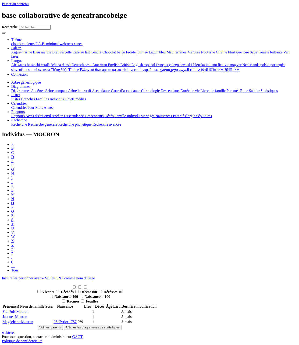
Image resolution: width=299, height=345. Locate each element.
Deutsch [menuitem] (78, 65)
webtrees (8, 332)
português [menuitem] (278, 65)
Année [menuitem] (48, 107)
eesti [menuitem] (88, 65)
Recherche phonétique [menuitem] (75, 124)
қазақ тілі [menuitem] (120, 70)
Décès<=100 (110, 292)
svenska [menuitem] (44, 70)
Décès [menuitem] (109, 116)
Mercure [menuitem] (194, 52)
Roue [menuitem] (244, 91)
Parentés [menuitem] (233, 91)
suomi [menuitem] (33, 70)
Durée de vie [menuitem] (191, 91)
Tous (14, 270)
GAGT (77, 337)
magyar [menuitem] (236, 65)
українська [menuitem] (151, 70)
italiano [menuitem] (212, 65)
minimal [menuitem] (53, 44)
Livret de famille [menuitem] (213, 91)
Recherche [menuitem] (19, 124)
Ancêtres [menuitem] (38, 91)
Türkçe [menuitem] (74, 70)
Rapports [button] (18, 112)
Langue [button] (16, 61)
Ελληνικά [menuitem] (87, 70)
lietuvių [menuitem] (224, 65)
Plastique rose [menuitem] (239, 52)
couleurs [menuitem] (29, 44)
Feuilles (89, 301)
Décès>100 (86, 292)
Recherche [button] (19, 120)
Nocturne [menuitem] (208, 52)
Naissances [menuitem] (164, 116)
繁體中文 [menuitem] (232, 70)
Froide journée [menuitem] (137, 52)
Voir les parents (50, 327)
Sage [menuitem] (254, 52)
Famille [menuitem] (121, 116)
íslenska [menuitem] (199, 65)
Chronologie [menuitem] (151, 91)
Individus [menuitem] (57, 99)
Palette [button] (16, 48)
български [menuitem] (103, 70)
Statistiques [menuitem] (269, 91)
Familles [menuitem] (43, 99)
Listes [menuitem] (16, 99)
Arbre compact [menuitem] (56, 91)
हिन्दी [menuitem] (205, 70)
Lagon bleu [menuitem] (158, 52)
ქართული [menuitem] (169, 70)
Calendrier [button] (19, 103)
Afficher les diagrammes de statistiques (93, 327)
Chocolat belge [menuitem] (114, 52)
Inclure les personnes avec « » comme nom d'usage (48, 278)
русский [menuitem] (135, 70)
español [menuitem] (150, 65)
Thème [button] (16, 40)
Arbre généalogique (26, 82)
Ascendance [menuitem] (101, 91)
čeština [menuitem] (56, 65)
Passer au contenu (15, 4)
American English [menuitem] (106, 65)
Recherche (10, 27)
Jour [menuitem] (32, 107)
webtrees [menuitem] (67, 44)
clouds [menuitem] (16, 44)
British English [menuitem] (132, 65)
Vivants (46, 292)
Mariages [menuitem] (148, 116)
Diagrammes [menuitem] (21, 91)
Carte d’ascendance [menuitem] (126, 91)
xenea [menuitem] (78, 44)
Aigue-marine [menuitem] (22, 52)
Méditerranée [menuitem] (177, 52)
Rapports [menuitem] (18, 116)
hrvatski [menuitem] (186, 65)
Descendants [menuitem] (171, 91)
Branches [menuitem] (28, 99)
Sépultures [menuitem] (204, 116)
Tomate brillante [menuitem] (270, 52)
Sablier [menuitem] (254, 91)
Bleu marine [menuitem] (42, 52)
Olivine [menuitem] (222, 52)
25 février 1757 (65, 322)
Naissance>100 (64, 297)
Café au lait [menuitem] (82, 52)
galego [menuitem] (174, 65)
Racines (71, 301)
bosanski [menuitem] (34, 65)
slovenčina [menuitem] (19, 70)
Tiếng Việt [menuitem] (59, 70)
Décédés (65, 292)
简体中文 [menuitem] (217, 70)
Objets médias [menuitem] (75, 99)
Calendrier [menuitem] (19, 107)
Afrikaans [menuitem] (19, 65)
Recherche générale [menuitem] (43, 124)
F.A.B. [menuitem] (41, 44)
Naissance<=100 (95, 297)
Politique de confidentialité (22, 341)
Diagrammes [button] (20, 86)
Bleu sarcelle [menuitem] (62, 52)
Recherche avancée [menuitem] (107, 124)
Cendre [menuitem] (96, 52)
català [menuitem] (45, 65)
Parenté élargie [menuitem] (184, 116)
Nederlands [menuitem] (251, 65)
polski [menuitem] (265, 65)
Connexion (19, 74)
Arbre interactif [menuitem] (80, 91)
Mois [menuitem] (39, 107)
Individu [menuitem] (133, 116)
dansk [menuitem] (66, 65)
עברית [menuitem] (194, 70)
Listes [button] (15, 95)
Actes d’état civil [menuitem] (38, 116)
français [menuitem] (162, 65)
